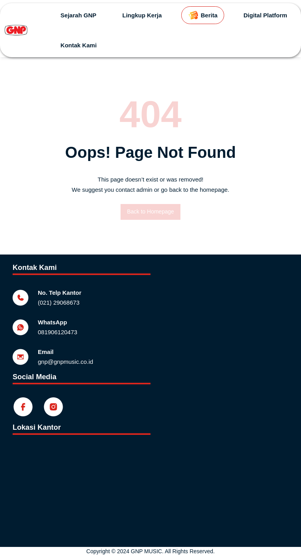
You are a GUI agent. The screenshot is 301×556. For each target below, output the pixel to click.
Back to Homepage (150, 211)
